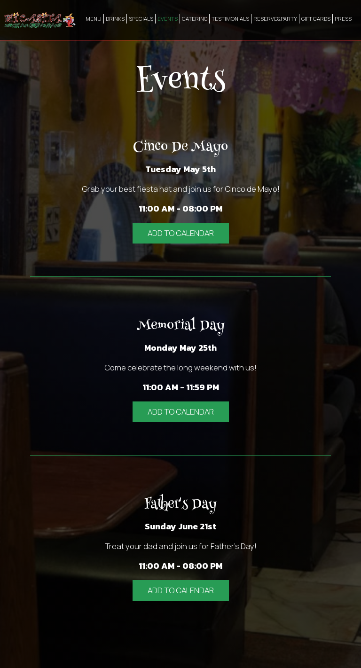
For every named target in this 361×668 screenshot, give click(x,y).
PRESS (343, 18)
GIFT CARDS (315, 18)
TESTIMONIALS (230, 18)
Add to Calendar (181, 233)
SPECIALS (141, 18)
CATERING (194, 18)
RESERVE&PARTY (275, 18)
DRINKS (115, 18)
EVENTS (167, 18)
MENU (94, 18)
